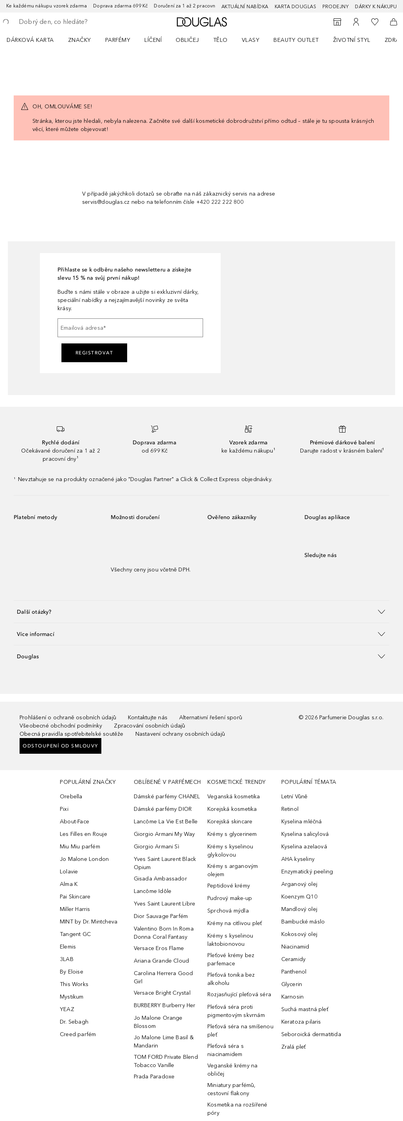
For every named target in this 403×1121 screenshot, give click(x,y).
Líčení (153, 40)
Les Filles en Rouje (83, 834)
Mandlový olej (299, 909)
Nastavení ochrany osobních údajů (180, 734)
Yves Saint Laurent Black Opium (165, 863)
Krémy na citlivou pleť (234, 923)
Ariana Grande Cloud (161, 961)
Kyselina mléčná (301, 821)
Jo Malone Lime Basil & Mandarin (164, 1041)
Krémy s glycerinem (232, 834)
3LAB (67, 959)
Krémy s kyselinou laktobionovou (230, 939)
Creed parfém (78, 1034)
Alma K (68, 884)
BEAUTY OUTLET (296, 40)
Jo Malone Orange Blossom (158, 1022)
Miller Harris (75, 909)
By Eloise (71, 971)
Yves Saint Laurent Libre (165, 903)
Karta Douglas (296, 6)
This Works (74, 984)
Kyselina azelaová (304, 846)
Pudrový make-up (229, 898)
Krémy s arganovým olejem (232, 870)
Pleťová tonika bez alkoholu (231, 979)
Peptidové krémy (228, 885)
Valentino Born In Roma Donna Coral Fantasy (164, 932)
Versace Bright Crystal (162, 993)
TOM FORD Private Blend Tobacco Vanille (166, 1061)
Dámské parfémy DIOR (163, 809)
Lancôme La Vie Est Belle (166, 821)
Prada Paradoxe (154, 1076)
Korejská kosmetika (232, 809)
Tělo (220, 40)
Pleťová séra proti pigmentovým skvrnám (236, 1011)
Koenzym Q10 (299, 896)
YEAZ (67, 1009)
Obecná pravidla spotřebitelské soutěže (72, 734)
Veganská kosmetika (233, 796)
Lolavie (69, 871)
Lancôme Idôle (153, 891)
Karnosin (292, 996)
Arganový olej (299, 884)
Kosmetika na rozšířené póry (237, 1108)
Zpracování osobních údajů (149, 725)
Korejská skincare (229, 821)
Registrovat (94, 353)
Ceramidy (293, 959)
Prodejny (335, 6)
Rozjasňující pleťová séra (239, 994)
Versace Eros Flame (159, 948)
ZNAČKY (79, 40)
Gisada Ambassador (160, 878)
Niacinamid (295, 946)
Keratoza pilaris (301, 1022)
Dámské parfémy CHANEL (167, 796)
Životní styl (352, 40)
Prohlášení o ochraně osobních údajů (68, 717)
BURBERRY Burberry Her (165, 1005)
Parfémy (118, 40)
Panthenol (294, 971)
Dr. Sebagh (74, 1022)
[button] (201, 611)
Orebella (71, 796)
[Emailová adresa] (130, 327)
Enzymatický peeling (307, 871)
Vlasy (251, 40)
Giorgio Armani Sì (156, 846)
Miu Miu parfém (80, 846)
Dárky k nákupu (376, 6)
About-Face (74, 821)
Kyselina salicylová (305, 834)
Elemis (68, 946)
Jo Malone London (84, 859)
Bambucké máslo (303, 921)
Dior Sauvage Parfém (161, 916)
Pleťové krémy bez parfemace (230, 959)
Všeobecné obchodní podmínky (61, 725)
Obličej (187, 40)
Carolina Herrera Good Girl (163, 977)
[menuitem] (35, 40)
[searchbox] (74, 22)
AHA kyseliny (298, 859)
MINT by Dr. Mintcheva (88, 921)
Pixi (64, 809)
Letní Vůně (294, 796)
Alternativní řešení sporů (210, 717)
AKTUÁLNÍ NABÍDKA (244, 6)
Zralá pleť (293, 1047)
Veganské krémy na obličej (232, 1069)
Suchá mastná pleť (304, 1009)
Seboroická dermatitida (311, 1034)
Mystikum (72, 996)
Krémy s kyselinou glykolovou (230, 850)
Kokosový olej (299, 934)
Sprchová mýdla (228, 910)
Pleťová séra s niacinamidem (225, 1050)
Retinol (290, 809)
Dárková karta (30, 40)
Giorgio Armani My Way (164, 834)
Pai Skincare (75, 896)
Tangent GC (75, 934)
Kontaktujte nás (147, 717)
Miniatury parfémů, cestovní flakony (231, 1089)
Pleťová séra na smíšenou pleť (240, 1030)
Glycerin (291, 984)
